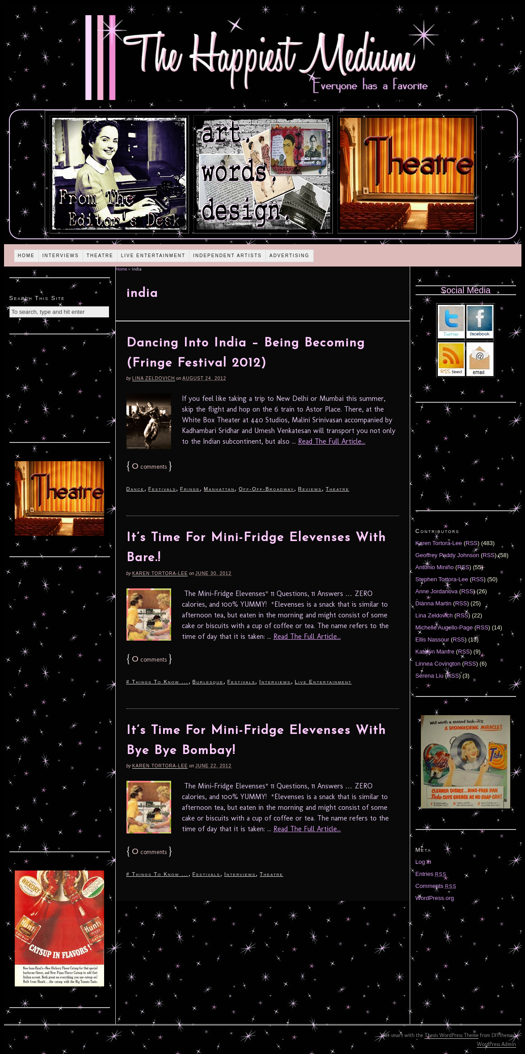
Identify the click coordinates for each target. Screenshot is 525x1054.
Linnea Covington (438, 663)
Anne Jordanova (437, 591)
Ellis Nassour (432, 639)
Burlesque (208, 681)
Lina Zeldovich (153, 378)
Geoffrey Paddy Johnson (447, 555)
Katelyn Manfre (435, 651)
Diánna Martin (434, 603)
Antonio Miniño (435, 567)
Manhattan (219, 489)
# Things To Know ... (157, 681)
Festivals (162, 489)
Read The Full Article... (331, 441)
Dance (135, 489)
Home (26, 255)
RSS (472, 543)
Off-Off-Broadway (266, 489)
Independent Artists (227, 255)
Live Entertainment (153, 255)
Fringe (190, 489)
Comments (436, 886)
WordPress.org (435, 898)
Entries (431, 874)
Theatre (100, 255)
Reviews (310, 489)
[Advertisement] (59, 387)
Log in (423, 861)
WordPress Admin (496, 1044)
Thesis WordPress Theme (451, 1035)
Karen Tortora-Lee (160, 573)
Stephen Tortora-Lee (442, 579)
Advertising (289, 255)
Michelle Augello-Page (444, 627)
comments (149, 467)
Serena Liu (430, 675)
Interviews (60, 255)
